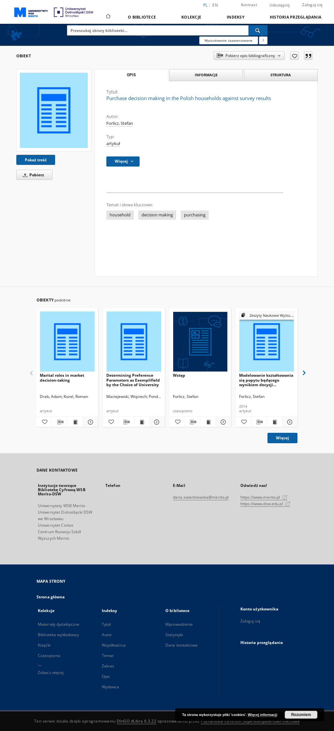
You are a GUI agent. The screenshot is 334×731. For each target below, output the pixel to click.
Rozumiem (301, 714)
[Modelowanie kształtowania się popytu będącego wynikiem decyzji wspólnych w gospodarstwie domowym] (266, 342)
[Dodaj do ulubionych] (294, 55)
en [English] (215, 5)
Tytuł (106, 624)
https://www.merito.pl (263, 497)
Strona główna (51, 597)
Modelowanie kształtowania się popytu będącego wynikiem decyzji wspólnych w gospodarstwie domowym (266, 380)
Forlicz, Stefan (119, 123)
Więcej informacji (262, 715)
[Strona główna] (107, 17)
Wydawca (110, 687)
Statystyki (174, 634)
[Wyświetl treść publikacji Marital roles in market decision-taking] (75, 422)
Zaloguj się (312, 4)
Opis (106, 676)
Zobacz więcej (51, 672)
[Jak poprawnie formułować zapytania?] (263, 40)
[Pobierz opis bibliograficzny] (59, 422)
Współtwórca (114, 645)
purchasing (194, 215)
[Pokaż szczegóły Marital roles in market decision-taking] (89, 422)
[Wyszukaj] (258, 30)
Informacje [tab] (206, 74)
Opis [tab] (131, 75)
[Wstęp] (200, 342)
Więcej (282, 438)
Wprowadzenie (179, 624)
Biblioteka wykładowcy (58, 634)
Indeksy (235, 17)
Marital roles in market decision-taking (62, 378)
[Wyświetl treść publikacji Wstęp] (207, 422)
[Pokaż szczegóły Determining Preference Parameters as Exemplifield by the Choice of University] (155, 422)
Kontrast (249, 4)
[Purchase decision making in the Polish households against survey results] (54, 110)
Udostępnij (279, 5)
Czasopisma (49, 655)
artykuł (113, 143)
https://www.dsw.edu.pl (265, 503)
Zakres (108, 666)
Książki (44, 645)
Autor (107, 634)
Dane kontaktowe (181, 645)
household (120, 215)
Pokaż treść (36, 160)
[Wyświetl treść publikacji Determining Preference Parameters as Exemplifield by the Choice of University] (141, 422)
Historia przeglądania (295, 17)
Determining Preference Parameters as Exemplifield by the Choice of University (133, 380)
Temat (108, 655)
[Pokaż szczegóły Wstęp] (222, 422)
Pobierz (32, 175)
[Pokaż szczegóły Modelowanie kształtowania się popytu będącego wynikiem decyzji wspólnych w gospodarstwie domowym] (288, 422)
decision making (157, 215)
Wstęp (179, 375)
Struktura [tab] (280, 74)
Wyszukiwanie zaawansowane (229, 40)
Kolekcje (191, 17)
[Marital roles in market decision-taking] (67, 342)
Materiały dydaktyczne (59, 624)
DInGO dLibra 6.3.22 (137, 721)
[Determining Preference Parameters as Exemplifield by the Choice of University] (134, 342)
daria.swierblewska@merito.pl (201, 497)
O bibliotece (142, 17)
